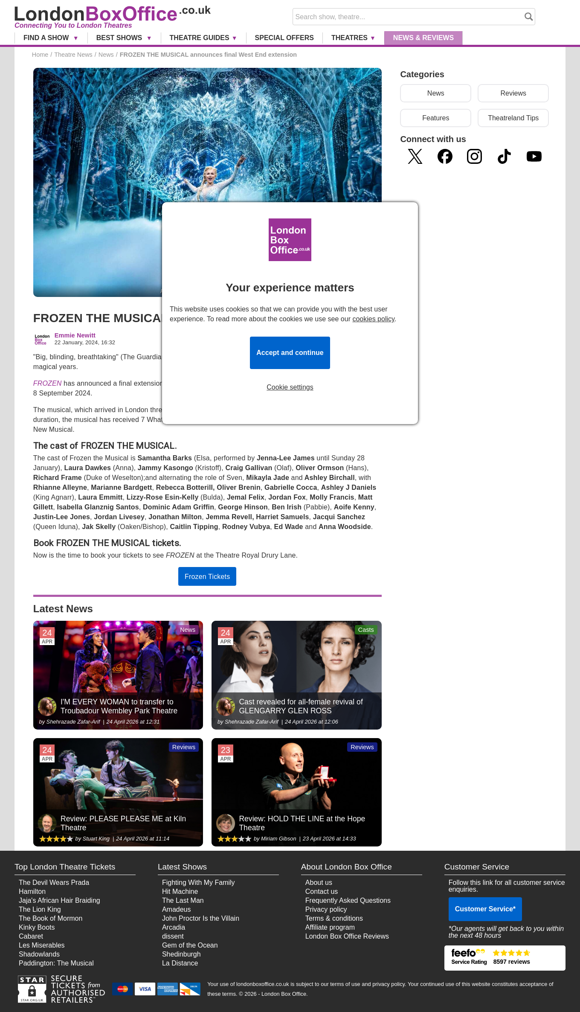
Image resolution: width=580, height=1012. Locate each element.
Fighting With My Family (198, 882)
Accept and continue (289, 352)
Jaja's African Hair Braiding (59, 900)
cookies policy (373, 319)
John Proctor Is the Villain (200, 918)
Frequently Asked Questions (348, 900)
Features (435, 118)
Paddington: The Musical (56, 963)
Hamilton (32, 891)
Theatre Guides (199, 37)
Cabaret (31, 936)
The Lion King (40, 909)
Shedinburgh (181, 954)
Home (40, 54)
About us (318, 882)
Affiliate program (330, 927)
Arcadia (173, 927)
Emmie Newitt (75, 335)
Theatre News (73, 54)
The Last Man (183, 900)
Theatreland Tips (513, 118)
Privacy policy (326, 909)
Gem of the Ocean (190, 945)
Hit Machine (180, 891)
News (423, 37)
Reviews (513, 93)
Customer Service (485, 909)
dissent (173, 936)
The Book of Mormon (50, 918)
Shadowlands (39, 954)
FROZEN (47, 383)
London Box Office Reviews (347, 936)
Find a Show (47, 37)
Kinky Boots (37, 927)
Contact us (321, 891)
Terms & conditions (334, 918)
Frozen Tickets (207, 576)
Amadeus (176, 909)
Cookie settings (290, 387)
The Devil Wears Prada (54, 882)
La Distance (180, 963)
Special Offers (284, 37)
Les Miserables (42, 945)
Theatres (349, 37)
